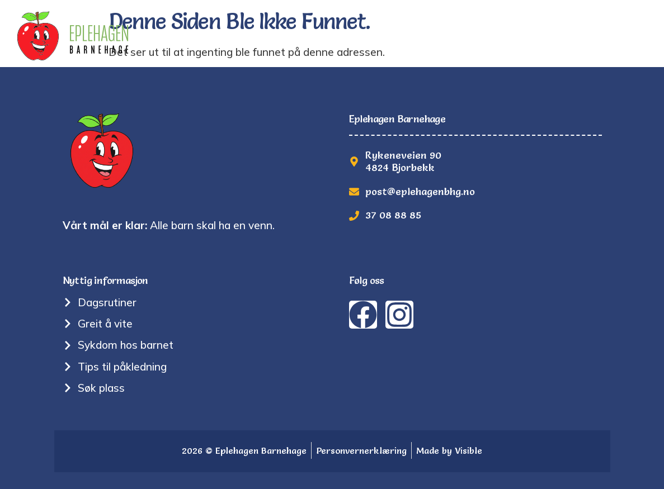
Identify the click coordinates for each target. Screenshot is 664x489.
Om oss (302, 38)
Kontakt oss (614, 38)
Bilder (478, 38)
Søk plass (538, 38)
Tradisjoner (233, 38)
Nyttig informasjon (391, 38)
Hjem (169, 38)
